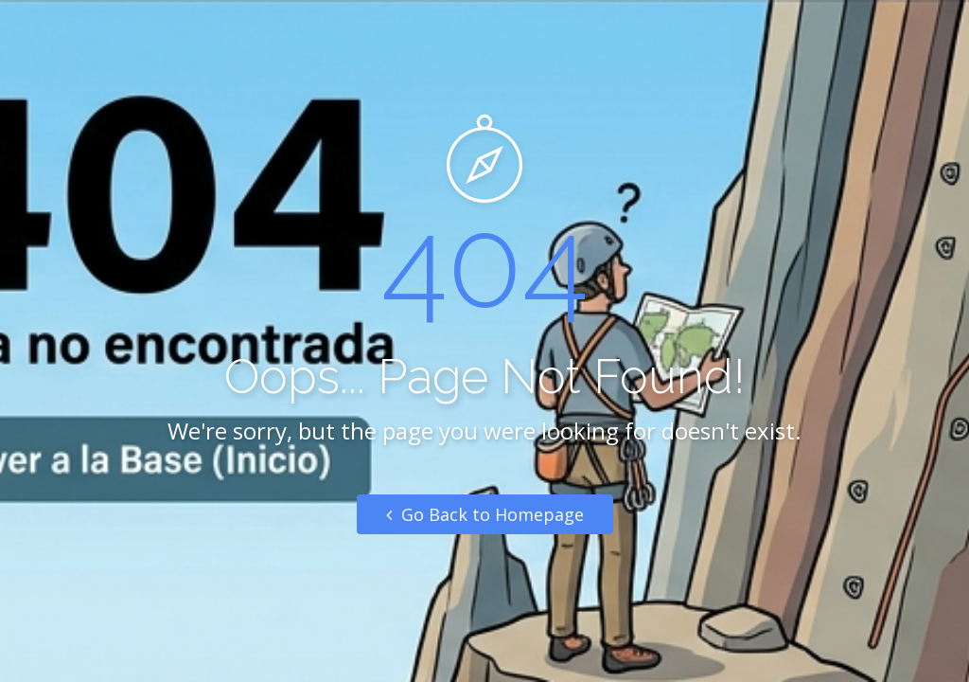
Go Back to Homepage (485, 514)
